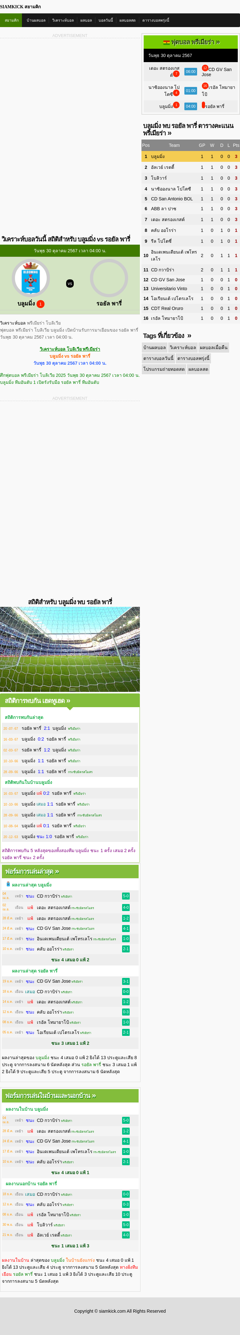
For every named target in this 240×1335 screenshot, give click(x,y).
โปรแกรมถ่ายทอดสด (163, 369)
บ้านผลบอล (36, 20)
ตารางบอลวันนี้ (158, 358)
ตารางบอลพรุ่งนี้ (155, 20)
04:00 (190, 106)
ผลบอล (86, 20)
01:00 (190, 91)
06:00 (190, 71)
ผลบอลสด (128, 20)
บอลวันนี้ (106, 20)
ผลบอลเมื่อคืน (212, 347)
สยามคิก (12, 20)
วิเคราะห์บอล (63, 20)
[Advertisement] (70, 88)
